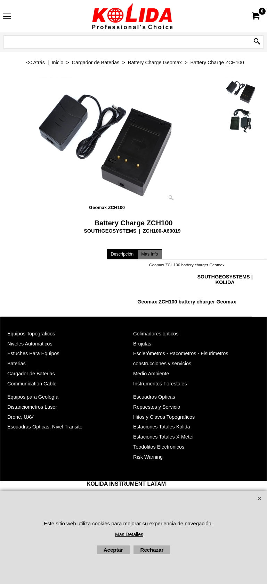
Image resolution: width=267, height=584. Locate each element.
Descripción (122, 254)
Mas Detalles (129, 534)
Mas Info (149, 254)
